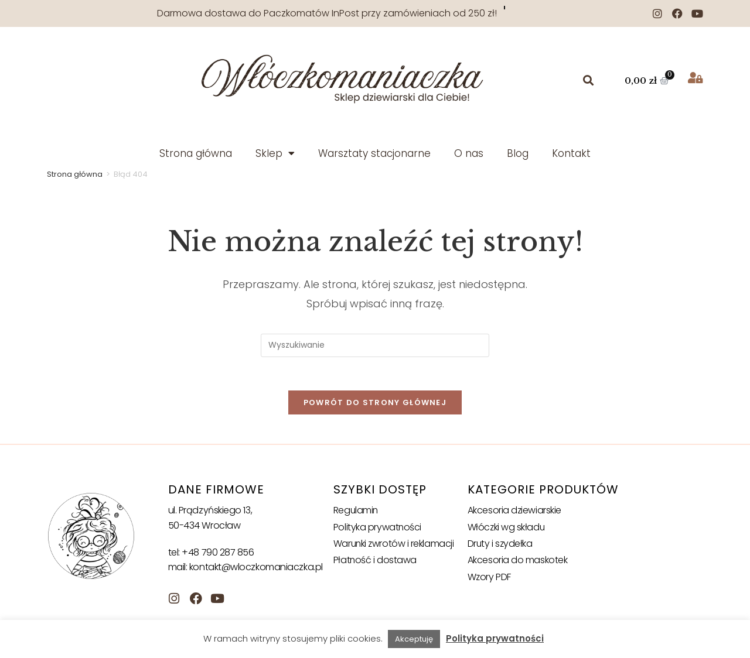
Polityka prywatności (377, 529)
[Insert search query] (375, 345)
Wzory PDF (490, 578)
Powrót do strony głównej (375, 404)
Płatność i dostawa (375, 562)
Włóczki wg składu (507, 529)
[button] (588, 80)
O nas (468, 153)
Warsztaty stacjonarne (374, 153)
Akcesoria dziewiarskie (515, 512)
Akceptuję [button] (414, 639)
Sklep (275, 153)
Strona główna (195, 153)
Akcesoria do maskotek (518, 562)
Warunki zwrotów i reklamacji (394, 545)
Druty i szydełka (501, 545)
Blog (518, 153)
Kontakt (571, 153)
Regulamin (356, 512)
